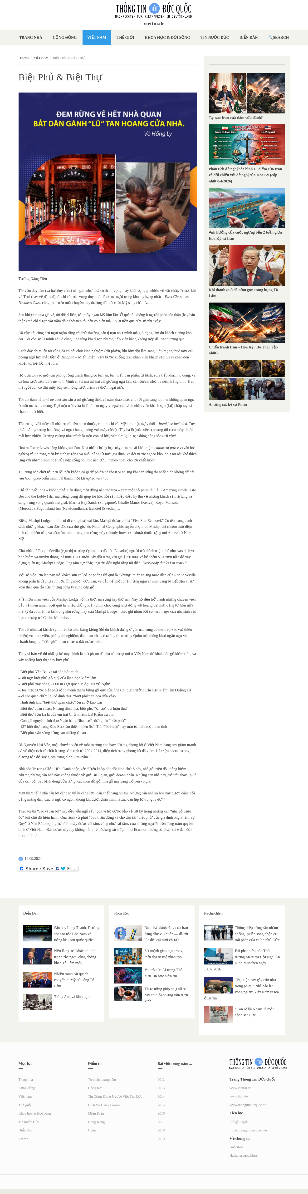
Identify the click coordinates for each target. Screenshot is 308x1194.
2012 (161, 1079)
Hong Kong (96, 1122)
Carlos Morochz (55, 618)
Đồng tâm (95, 1088)
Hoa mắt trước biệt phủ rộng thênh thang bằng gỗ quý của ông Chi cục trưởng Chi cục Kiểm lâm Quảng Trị (105, 690)
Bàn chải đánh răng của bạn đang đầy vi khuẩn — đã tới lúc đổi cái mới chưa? (166, 934)
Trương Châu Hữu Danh (51, 769)
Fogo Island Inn (49, 508)
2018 (161, 1130)
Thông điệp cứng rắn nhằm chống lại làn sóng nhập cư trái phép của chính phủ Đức (257, 934)
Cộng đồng (65, 37)
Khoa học (121, 913)
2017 (161, 1122)
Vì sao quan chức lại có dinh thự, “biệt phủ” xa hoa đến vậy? (68, 696)
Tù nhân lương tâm (102, 1079)
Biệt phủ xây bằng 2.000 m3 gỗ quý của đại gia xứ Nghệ (65, 684)
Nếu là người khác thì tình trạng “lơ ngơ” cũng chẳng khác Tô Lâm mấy (75, 957)
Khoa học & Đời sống (167, 37)
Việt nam (96, 37)
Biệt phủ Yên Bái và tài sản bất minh (49, 672)
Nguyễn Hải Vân (37, 745)
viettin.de (154, 23)
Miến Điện (96, 1113)
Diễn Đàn (249, 37)
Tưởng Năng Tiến (33, 279)
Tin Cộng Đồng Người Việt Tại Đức (115, 1096)
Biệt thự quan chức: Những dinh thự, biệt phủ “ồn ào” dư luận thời (73, 708)
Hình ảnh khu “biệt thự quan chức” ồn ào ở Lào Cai (61, 702)
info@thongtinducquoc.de (248, 1130)
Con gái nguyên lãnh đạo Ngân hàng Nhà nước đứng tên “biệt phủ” (73, 721)
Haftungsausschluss (244, 1155)
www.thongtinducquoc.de (248, 1105)
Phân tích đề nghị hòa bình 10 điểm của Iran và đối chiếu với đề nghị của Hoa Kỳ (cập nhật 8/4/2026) (245, 175)
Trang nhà (30, 37)
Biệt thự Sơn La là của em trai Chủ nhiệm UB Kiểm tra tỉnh (67, 714)
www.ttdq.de (239, 1096)
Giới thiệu (237, 1147)
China (92, 1130)
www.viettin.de (240, 1088)
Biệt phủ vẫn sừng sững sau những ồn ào (53, 733)
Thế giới (125, 37)
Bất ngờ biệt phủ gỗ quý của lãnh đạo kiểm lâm (58, 678)
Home (24, 57)
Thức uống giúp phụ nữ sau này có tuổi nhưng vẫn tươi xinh (167, 995)
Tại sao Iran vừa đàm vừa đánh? (236, 118)
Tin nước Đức (214, 37)
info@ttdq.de (239, 1122)
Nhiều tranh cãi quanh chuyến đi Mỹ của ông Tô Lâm (74, 980)
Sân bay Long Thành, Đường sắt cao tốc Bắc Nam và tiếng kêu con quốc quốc (76, 934)
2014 (161, 1096)
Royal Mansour (167, 502)
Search (281, 37)
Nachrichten (213, 913)
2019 (161, 1139)
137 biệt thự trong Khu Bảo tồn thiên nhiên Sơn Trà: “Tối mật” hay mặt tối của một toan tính (93, 726)
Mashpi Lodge (40, 521)
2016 (161, 1113)
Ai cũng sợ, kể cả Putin (228, 404)
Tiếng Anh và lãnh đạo (72, 997)
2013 (161, 1088)
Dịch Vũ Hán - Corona (104, 1105)
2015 (161, 1105)
